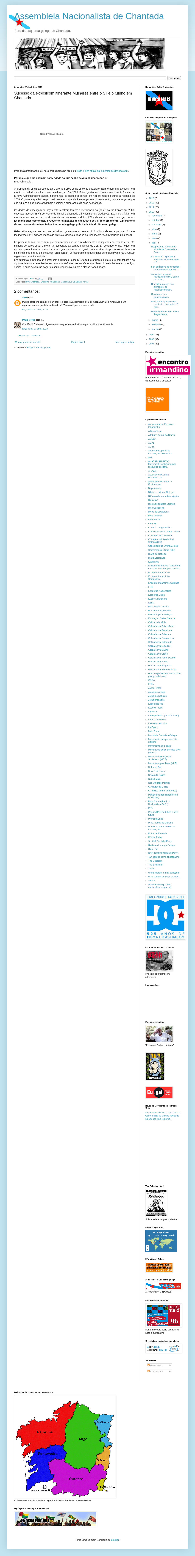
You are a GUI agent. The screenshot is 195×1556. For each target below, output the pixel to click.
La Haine (152, 711)
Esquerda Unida (156, 594)
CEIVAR (152, 523)
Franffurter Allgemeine (159, 610)
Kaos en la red (155, 703)
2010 (152, 211)
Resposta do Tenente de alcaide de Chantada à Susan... (164, 249)
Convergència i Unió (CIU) (161, 550)
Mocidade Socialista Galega (162, 735)
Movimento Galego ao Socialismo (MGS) (159, 758)
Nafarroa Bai (154, 767)
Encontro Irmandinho (50, 282)
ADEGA (152, 439)
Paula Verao (28, 319)
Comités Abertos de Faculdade (164, 531)
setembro (157, 224)
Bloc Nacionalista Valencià (161, 504)
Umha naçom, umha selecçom (163, 872)
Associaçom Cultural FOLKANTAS (158, 476)
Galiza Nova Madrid (158, 649)
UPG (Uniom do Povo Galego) (163, 876)
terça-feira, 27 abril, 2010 (35, 309)
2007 (152, 343)
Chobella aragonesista (159, 527)
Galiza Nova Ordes (158, 653)
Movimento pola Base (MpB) (162, 763)
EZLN (151, 602)
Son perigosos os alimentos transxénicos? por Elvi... (165, 268)
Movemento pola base (159, 745)
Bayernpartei (154, 488)
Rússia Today (155, 837)
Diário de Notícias (157, 554)
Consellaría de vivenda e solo (163, 546)
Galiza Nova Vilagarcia (159, 665)
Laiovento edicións (157, 723)
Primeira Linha (155, 818)
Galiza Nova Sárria (158, 661)
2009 (152, 334)
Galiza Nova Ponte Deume (162, 657)
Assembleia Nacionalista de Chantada (89, 16)
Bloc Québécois (156, 507)
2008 (152, 339)
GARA (151, 680)
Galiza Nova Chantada (71, 282)
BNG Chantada (32, 282)
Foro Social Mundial (158, 606)
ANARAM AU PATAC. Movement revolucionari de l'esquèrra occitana (162, 464)
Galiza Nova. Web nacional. (162, 669)
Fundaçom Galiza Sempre (161, 618)
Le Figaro (153, 727)
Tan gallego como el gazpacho (163, 857)
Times (151, 868)
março (155, 320)
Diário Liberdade (156, 557)
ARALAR (152, 470)
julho (154, 229)
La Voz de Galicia (157, 719)
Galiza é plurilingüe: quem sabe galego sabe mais (164, 675)
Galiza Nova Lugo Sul (159, 646)
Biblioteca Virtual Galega (160, 492)
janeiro (155, 329)
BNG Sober (154, 519)
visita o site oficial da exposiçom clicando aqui (102, 170)
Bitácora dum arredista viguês (163, 496)
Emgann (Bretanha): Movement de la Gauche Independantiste (164, 567)
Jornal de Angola (156, 692)
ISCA (151, 684)
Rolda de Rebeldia (157, 833)
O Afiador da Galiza (158, 786)
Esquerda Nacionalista (159, 591)
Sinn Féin (153, 849)
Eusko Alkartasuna (157, 598)
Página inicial (78, 342)
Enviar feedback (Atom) (39, 347)
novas (85, 282)
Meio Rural (153, 731)
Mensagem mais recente (27, 342)
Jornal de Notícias (157, 696)
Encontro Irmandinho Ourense (163, 583)
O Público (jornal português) (162, 790)
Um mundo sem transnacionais (160, 295)
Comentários (155, 1371)
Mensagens (154, 1365)
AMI (150, 457)
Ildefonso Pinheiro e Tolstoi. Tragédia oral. (165, 313)
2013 (152, 198)
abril (154, 242)
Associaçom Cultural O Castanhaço (160, 483)
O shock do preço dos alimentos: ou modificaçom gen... (162, 287)
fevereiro (156, 324)
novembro (157, 215)
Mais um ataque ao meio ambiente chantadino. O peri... (164, 304)
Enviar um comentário (30, 335)
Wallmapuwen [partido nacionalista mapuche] (159, 886)
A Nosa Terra (154, 431)
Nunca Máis (154, 779)
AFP (24, 297)
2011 (152, 207)
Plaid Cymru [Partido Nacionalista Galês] (158, 803)
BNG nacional (155, 515)
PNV (150, 808)
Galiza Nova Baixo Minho (161, 626)
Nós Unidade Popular (159, 782)
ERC (150, 587)
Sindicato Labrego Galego (161, 845)
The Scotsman (155, 864)
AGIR (151, 446)
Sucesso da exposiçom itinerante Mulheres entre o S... (165, 259)
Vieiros (151, 880)
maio (154, 238)
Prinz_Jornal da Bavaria (160, 822)
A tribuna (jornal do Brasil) (161, 435)
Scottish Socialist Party (160, 841)
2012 (152, 202)
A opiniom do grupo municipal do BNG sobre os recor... (165, 277)
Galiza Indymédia (157, 622)
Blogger (115, 1540)
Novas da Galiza (156, 775)
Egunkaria (153, 561)
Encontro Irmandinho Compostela (159, 577)
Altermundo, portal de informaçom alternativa (160, 452)
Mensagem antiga (125, 342)
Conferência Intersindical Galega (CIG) (161, 540)
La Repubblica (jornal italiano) (163, 715)
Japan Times (154, 688)
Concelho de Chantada (160, 535)
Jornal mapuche (156, 700)
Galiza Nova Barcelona (160, 630)
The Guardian (155, 860)
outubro (156, 220)
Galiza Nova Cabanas (159, 634)
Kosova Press (155, 707)
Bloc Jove (153, 500)
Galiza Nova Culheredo (160, 642)
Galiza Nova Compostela (161, 638)
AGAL (151, 442)
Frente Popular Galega (160, 614)
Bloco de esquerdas (158, 511)
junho (155, 233)
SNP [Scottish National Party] (163, 853)
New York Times (156, 771)
